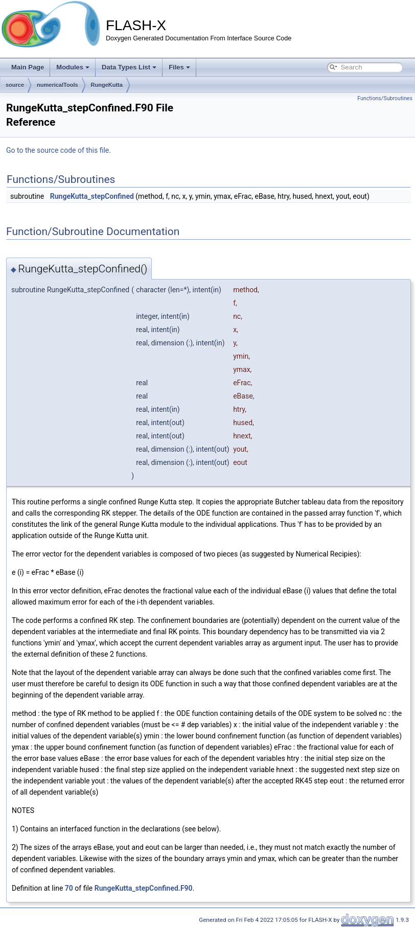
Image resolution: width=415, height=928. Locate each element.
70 (69, 888)
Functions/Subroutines (384, 98)
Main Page (27, 67)
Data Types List (129, 67)
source (15, 85)
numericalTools (57, 85)
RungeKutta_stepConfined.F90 (144, 888)
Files (179, 67)
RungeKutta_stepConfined (92, 196)
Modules (72, 67)
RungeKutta (107, 85)
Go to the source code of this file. (58, 150)
